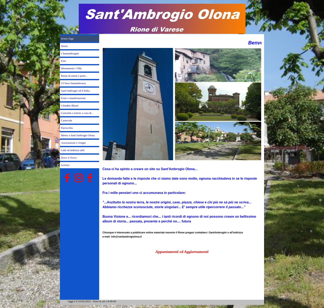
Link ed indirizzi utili (73, 150)
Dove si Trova (69, 157)
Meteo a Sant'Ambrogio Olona (78, 135)
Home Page (67, 38)
